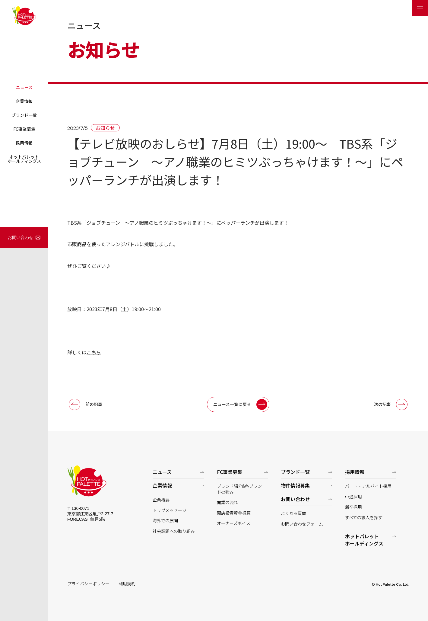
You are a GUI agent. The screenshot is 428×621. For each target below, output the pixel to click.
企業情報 (24, 101)
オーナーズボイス (233, 523)
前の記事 (93, 404)
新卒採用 (353, 507)
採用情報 (24, 143)
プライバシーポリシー (88, 584)
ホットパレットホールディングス (24, 159)
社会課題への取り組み (174, 531)
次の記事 (382, 404)
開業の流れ (227, 502)
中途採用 (353, 497)
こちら (94, 352)
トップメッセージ (169, 510)
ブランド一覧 (24, 115)
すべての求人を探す (363, 517)
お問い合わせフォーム (302, 524)
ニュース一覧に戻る (232, 404)
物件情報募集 (295, 485)
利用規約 (127, 584)
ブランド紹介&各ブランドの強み (239, 489)
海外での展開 (165, 520)
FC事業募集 (24, 129)
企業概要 (161, 500)
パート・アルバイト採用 (368, 486)
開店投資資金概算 (234, 513)
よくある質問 (293, 513)
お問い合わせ (20, 237)
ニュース (24, 87)
